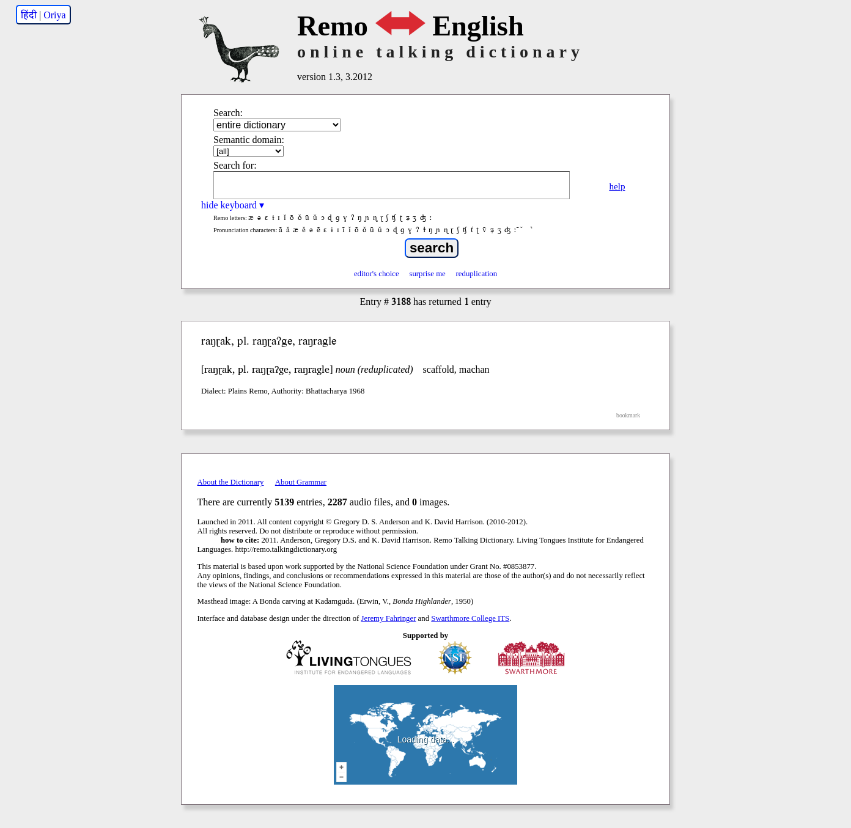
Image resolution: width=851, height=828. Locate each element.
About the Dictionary (230, 482)
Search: (228, 113)
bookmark (628, 415)
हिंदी (29, 15)
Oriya (54, 15)
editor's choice (376, 273)
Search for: (235, 165)
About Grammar (300, 482)
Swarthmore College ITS (470, 618)
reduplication (477, 273)
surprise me (427, 273)
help (617, 186)
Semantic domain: (248, 139)
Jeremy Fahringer (388, 618)
